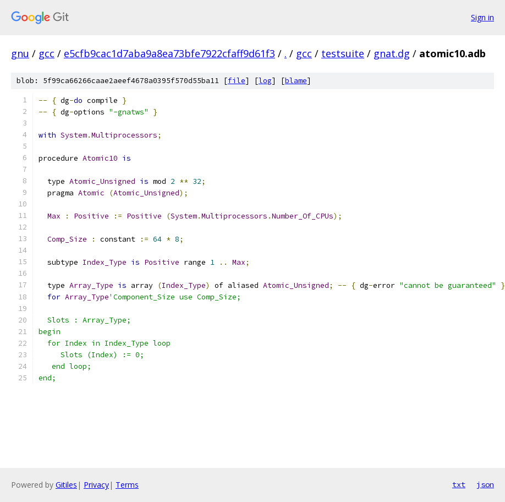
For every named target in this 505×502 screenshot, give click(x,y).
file (236, 80)
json (485, 484)
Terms (127, 484)
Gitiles (66, 484)
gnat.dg (392, 53)
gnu (20, 53)
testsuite (342, 53)
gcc (46, 53)
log (265, 80)
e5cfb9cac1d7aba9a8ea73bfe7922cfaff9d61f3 (169, 53)
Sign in (482, 17)
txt (458, 484)
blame (296, 80)
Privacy (96, 484)
